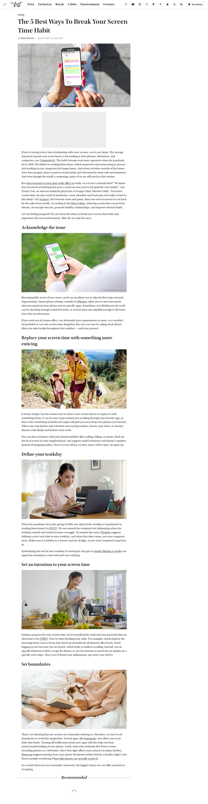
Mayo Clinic (77, 203)
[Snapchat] (167, 4)
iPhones (82, 301)
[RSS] (181, 4)
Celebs (72, 4)
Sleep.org (27, 754)
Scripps (43, 199)
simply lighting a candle (107, 551)
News (30, 4)
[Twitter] (146, 4)
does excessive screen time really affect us (50, 183)
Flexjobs (105, 532)
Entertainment (90, 4)
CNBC (43, 638)
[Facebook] (126, 4)
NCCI (53, 528)
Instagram (90, 738)
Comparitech (47, 160)
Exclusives (45, 4)
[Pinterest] (160, 4)
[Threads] (174, 4)
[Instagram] (140, 4)
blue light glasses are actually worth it (75, 758)
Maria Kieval (27, 38)
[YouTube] (133, 4)
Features (109, 4)
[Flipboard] (153, 4)
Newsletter (195, 4)
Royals (59, 4)
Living (21, 15)
